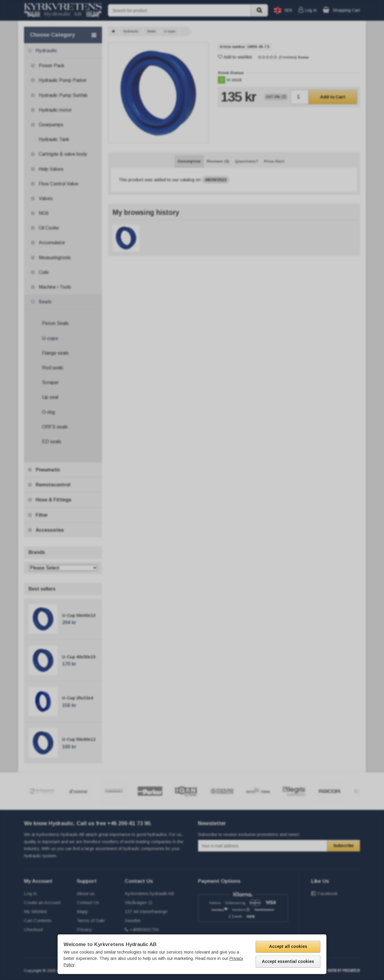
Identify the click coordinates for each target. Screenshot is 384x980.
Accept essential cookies (288, 961)
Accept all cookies (288, 946)
